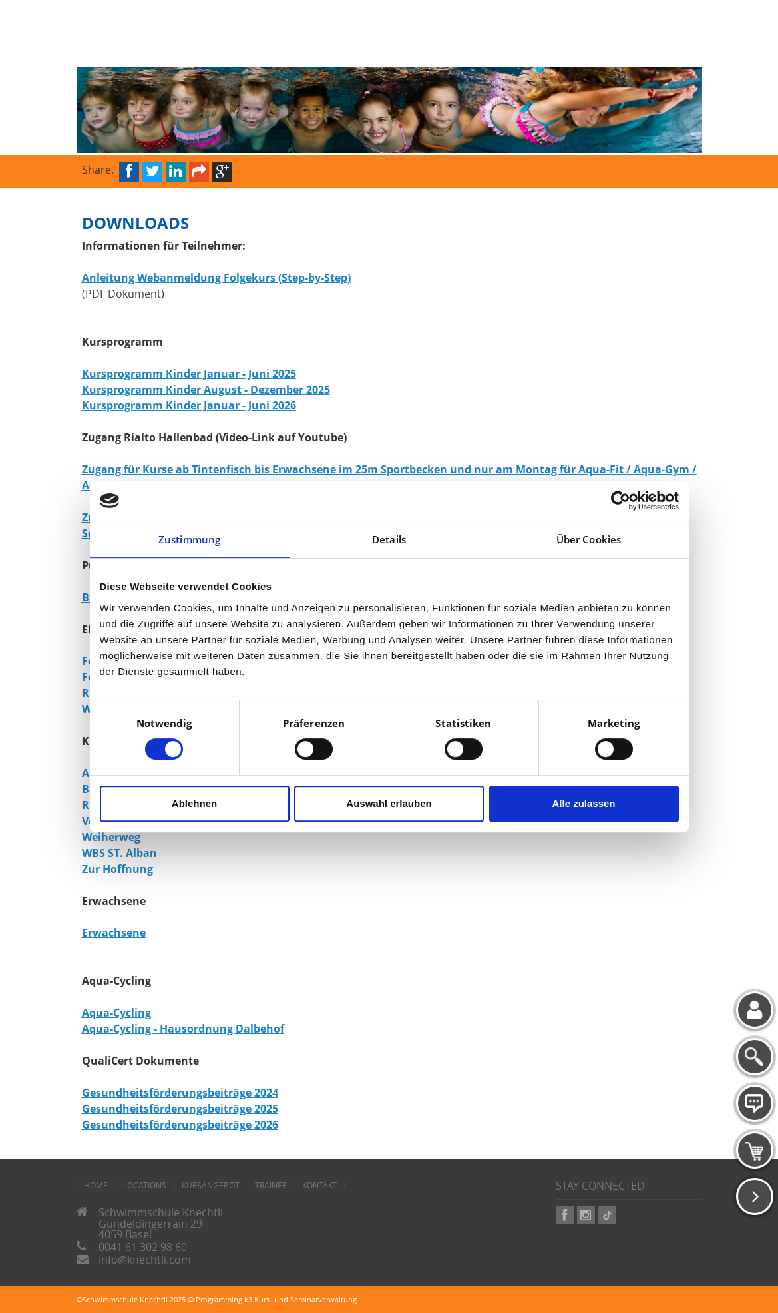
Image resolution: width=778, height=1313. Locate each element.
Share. (98, 168)
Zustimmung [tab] (189, 539)
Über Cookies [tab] (588, 539)
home (96, 1185)
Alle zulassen (583, 803)
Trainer (271, 1185)
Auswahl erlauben (388, 803)
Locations (144, 1185)
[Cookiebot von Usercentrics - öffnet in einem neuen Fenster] (620, 501)
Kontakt (319, 1185)
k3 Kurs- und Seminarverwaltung (300, 1299)
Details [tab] (389, 539)
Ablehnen (194, 803)
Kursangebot (211, 1185)
